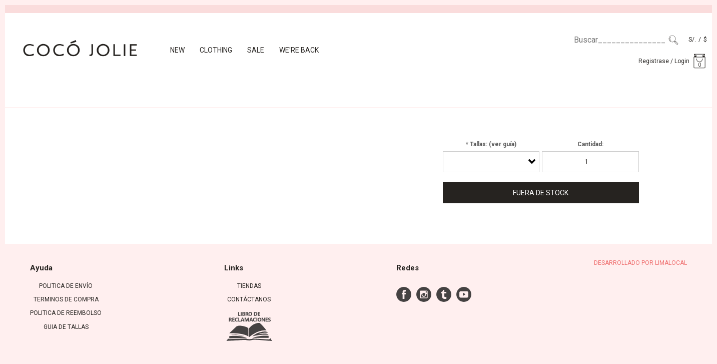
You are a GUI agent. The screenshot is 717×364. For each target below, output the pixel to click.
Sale (255, 50)
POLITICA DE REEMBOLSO (66, 312)
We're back (299, 50)
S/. (692, 39)
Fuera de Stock (540, 193)
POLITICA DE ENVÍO (66, 285)
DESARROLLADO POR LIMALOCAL (640, 262)
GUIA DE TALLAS (66, 326)
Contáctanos (249, 299)
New (177, 50)
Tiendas (249, 285)
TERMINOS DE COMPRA (66, 299)
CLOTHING (216, 50)
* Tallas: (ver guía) (491, 144)
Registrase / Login (663, 61)
